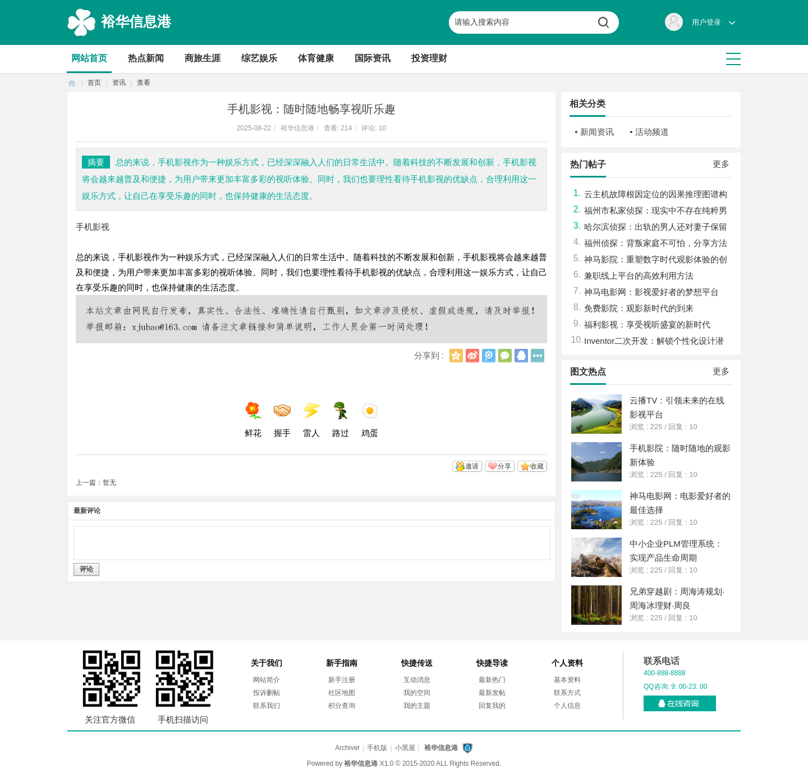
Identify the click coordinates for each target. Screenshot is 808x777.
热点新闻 (146, 58)
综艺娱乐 (259, 58)
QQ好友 (521, 355)
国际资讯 (373, 58)
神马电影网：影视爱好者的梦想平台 (651, 292)
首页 (71, 83)
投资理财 (429, 58)
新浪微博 (472, 355)
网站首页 (89, 58)
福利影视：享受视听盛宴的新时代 (647, 324)
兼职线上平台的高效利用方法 (639, 275)
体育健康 (316, 58)
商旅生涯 (203, 58)
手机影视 (92, 226)
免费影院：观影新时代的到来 (639, 308)
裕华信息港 (136, 21)
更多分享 (537, 355)
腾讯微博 (488, 355)
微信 (505, 355)
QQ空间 (456, 355)
